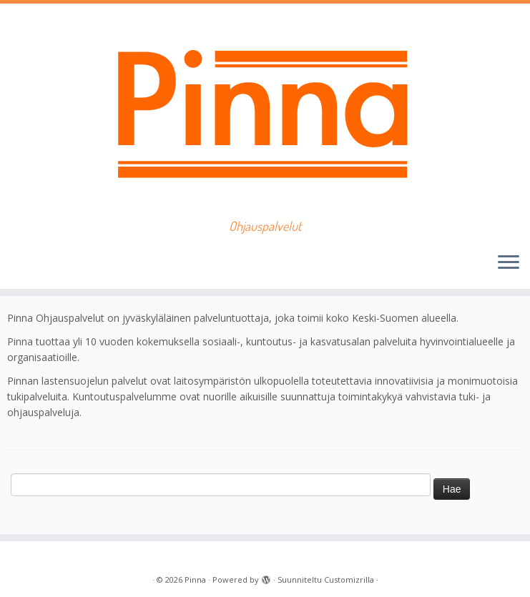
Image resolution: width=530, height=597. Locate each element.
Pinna (195, 579)
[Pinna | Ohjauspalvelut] (265, 111)
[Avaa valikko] (508, 263)
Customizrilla (349, 579)
